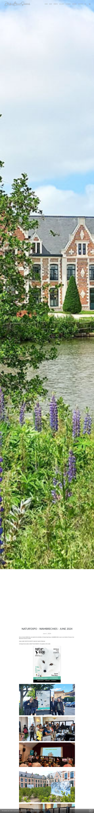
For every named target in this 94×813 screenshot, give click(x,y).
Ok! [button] (90, 810)
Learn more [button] (36, 810)
